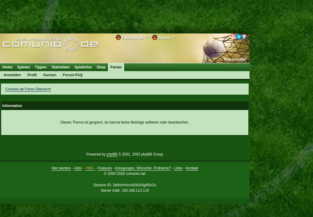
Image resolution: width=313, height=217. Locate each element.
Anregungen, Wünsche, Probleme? (143, 168)
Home (7, 67)
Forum (115, 67)
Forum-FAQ (73, 75)
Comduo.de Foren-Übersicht (28, 89)
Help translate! (235, 59)
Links (178, 168)
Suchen (49, 75)
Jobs (78, 168)
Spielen (23, 67)
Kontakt (192, 168)
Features (105, 168)
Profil (32, 75)
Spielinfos (83, 67)
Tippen (41, 67)
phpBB (112, 154)
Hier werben (61, 168)
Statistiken (60, 67)
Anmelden (12, 75)
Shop (101, 67)
